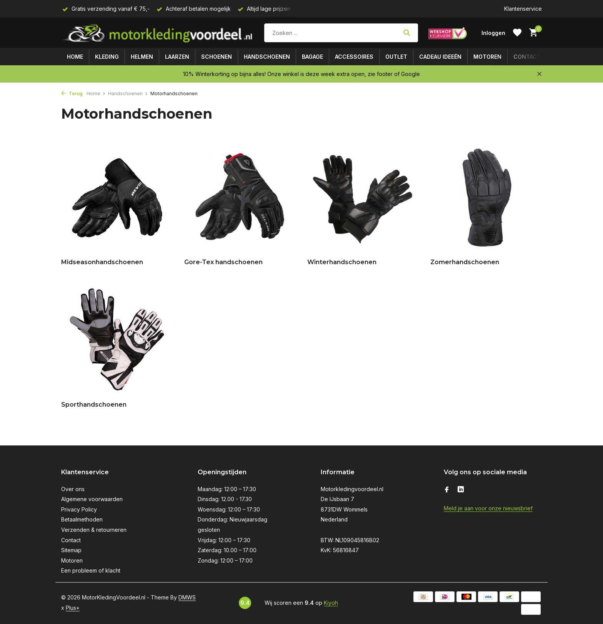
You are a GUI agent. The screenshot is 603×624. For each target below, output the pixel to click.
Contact (527, 56)
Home (75, 56)
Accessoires (354, 56)
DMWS (187, 597)
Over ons (73, 489)
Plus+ (73, 607)
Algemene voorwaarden (92, 499)
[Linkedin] (461, 490)
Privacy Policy (79, 509)
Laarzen (177, 56)
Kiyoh (331, 602)
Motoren (487, 56)
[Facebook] (447, 490)
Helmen (142, 56)
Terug (72, 93)
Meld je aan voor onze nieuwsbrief (488, 508)
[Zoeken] (341, 32)
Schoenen (216, 56)
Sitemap (71, 550)
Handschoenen (267, 56)
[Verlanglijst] (517, 32)
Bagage (312, 56)
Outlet (396, 56)
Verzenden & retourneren (94, 529)
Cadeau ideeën (440, 56)
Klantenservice (523, 8)
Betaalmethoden (82, 519)
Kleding (107, 56)
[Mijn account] (493, 33)
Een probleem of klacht (90, 570)
